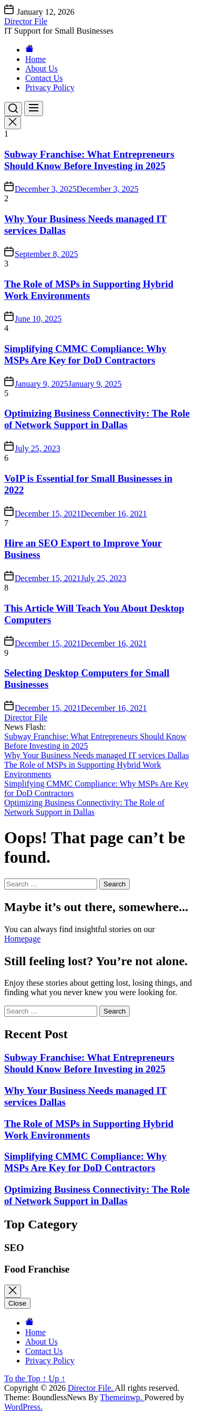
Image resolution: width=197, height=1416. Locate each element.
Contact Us (44, 78)
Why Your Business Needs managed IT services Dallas (96, 755)
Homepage (22, 938)
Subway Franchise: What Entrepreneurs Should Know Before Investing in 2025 (89, 160)
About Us (41, 68)
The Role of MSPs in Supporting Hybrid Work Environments (88, 289)
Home (35, 59)
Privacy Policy (50, 87)
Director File (25, 21)
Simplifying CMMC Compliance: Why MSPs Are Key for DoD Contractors (85, 354)
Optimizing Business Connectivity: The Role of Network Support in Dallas (97, 419)
